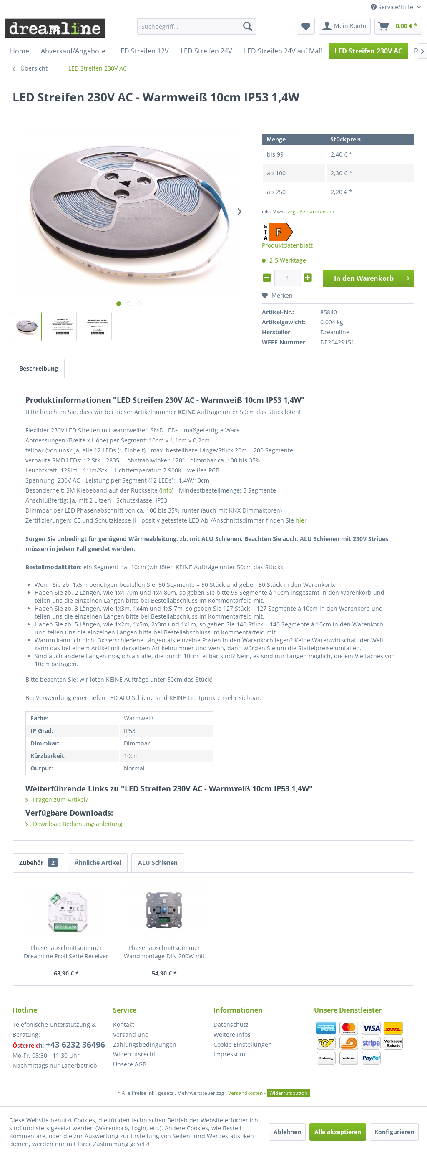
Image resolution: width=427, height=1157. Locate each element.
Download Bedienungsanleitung (74, 824)
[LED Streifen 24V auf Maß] (283, 51)
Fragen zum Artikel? (56, 799)
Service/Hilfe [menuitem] (393, 7)
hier (301, 520)
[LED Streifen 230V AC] (368, 51)
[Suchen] (247, 26)
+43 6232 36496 (75, 1044)
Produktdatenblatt (287, 245)
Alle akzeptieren (337, 1132)
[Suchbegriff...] (197, 26)
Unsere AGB (129, 1064)
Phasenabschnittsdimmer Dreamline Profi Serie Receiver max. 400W (66, 952)
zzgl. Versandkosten (311, 211)
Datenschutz (231, 1024)
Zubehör (38, 862)
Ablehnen (287, 1132)
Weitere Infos (232, 1034)
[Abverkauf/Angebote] (73, 51)
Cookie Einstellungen (243, 1044)
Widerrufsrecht (134, 1054)
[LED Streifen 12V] (143, 51)
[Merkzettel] (306, 26)
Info (166, 490)
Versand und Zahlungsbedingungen (144, 1039)
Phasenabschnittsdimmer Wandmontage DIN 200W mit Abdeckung (164, 952)
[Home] (19, 51)
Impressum (229, 1054)
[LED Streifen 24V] (206, 51)
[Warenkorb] (398, 26)
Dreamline (334, 332)
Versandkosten (245, 1092)
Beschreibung (38, 368)
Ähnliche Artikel (98, 862)
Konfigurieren (394, 1132)
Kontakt (123, 1024)
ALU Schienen (158, 862)
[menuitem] (197, 26)
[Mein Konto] (345, 26)
